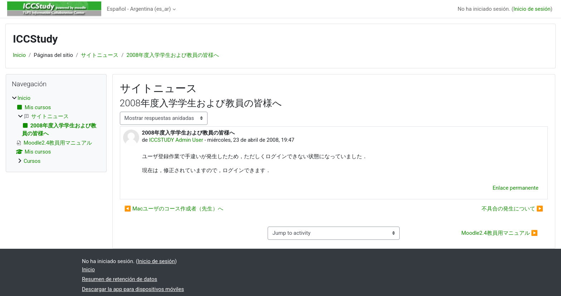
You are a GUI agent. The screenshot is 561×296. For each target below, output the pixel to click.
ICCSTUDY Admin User (176, 140)
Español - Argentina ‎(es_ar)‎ (139, 9)
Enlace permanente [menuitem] (515, 188)
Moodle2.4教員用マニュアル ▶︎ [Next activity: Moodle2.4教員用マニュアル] (500, 233)
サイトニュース (99, 55)
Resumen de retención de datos (119, 279)
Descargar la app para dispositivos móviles (133, 289)
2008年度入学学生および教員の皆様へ (173, 55)
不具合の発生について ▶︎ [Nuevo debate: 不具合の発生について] (512, 208)
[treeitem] (56, 129)
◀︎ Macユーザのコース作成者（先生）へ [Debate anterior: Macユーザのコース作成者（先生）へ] (174, 208)
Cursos (32, 161)
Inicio (19, 55)
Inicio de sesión (532, 9)
